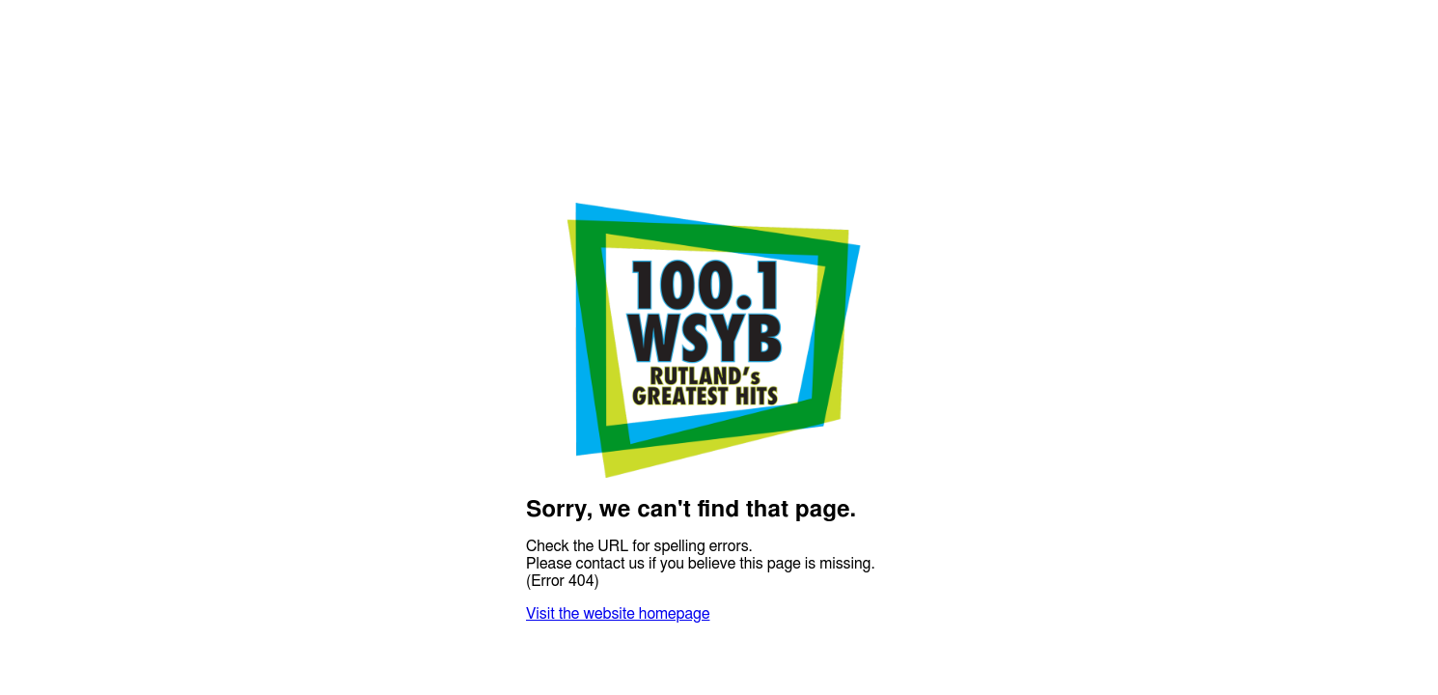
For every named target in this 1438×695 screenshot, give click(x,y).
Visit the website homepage (617, 614)
